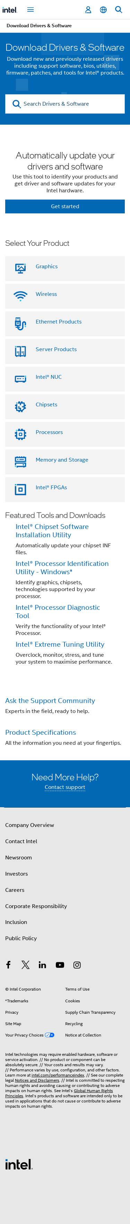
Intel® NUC (49, 377)
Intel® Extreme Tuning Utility (60, 644)
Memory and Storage (62, 459)
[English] (103, 9)
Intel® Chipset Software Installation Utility (52, 530)
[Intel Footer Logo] (19, 1163)
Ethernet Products (58, 321)
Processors (49, 432)
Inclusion (16, 922)
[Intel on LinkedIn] (43, 966)
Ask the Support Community (50, 700)
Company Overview (29, 825)
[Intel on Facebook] (8, 966)
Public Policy (21, 938)
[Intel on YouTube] (60, 966)
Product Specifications (40, 732)
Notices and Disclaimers (37, 1080)
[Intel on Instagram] (77, 966)
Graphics (47, 266)
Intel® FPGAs (51, 487)
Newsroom (18, 857)
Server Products (56, 349)
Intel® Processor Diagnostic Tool (58, 611)
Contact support (65, 787)
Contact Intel (21, 841)
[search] (17, 104)
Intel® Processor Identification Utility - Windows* (62, 567)
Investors (16, 873)
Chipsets (46, 404)
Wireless (46, 294)
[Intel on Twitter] (26, 966)
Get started (65, 206)
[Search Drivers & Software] (65, 104)
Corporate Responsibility (36, 906)
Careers (14, 890)
